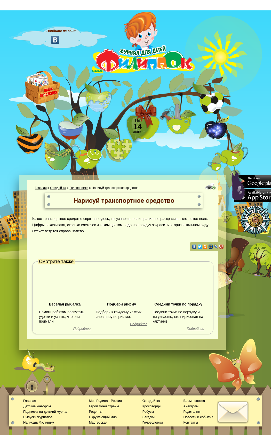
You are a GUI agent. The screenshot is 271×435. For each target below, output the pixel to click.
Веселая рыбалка (65, 304)
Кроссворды (151, 406)
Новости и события (198, 417)
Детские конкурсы (37, 406)
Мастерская (98, 422)
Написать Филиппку (38, 422)
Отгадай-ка (58, 188)
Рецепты (95, 412)
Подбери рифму (121, 304)
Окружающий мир (102, 417)
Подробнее (82, 329)
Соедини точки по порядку (178, 304)
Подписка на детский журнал (45, 412)
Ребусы (148, 412)
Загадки (148, 417)
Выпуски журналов (37, 417)
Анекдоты (190, 406)
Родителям (191, 412)
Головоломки (79, 188)
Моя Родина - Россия (105, 401)
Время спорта (194, 401)
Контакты (190, 422)
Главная (41, 188)
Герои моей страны (104, 406)
